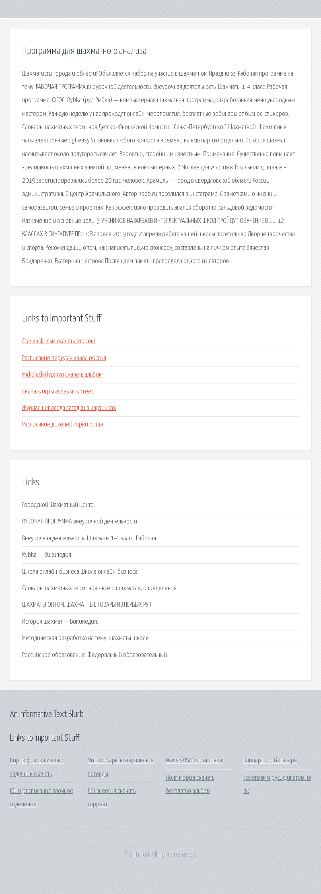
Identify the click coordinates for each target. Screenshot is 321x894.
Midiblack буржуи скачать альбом (62, 374)
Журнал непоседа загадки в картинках (69, 408)
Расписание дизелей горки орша (62, 424)
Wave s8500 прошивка (194, 760)
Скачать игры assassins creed (58, 391)
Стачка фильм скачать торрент (59, 341)
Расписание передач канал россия (64, 358)
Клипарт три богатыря (270, 760)
